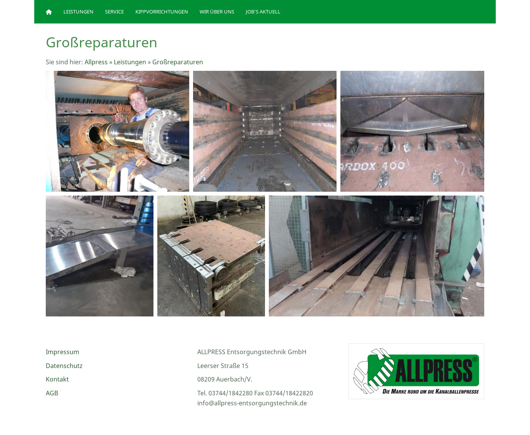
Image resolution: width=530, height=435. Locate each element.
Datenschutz (64, 365)
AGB (52, 393)
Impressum (62, 352)
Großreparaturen (177, 62)
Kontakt (57, 379)
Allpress (96, 62)
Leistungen (130, 62)
